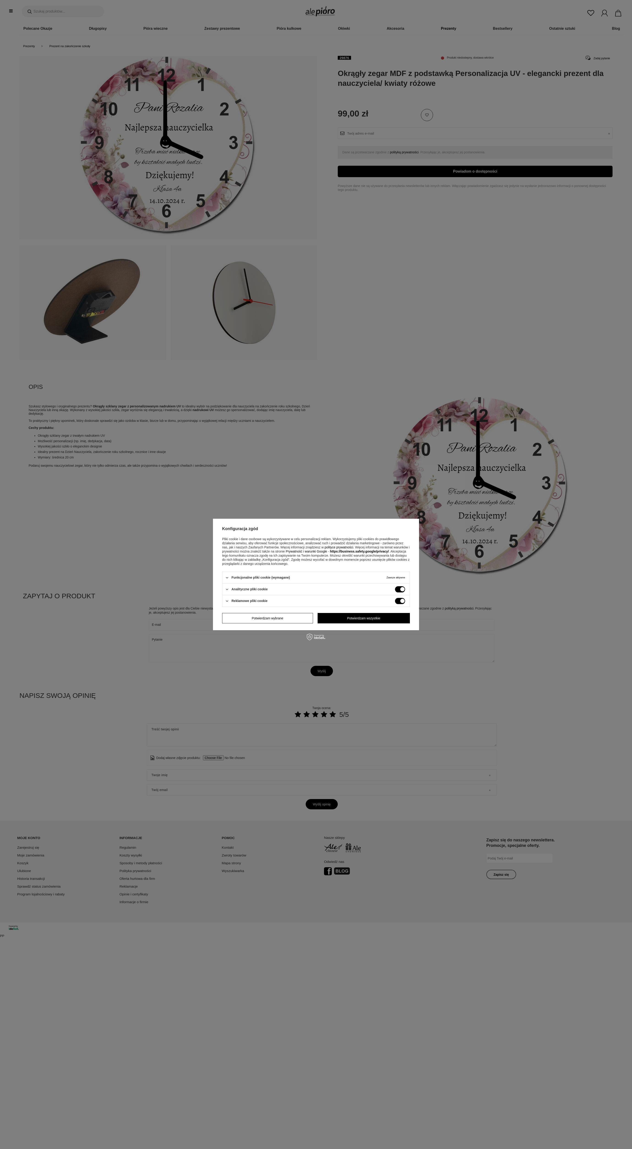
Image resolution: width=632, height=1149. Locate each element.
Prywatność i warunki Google (306, 551)
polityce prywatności (338, 547)
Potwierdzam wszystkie (363, 618)
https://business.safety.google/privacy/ (359, 551)
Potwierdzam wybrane (267, 618)
